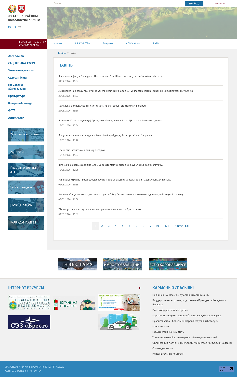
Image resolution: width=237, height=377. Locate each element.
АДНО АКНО (133, 43)
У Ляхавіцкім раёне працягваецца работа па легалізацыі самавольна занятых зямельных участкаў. (114, 180)
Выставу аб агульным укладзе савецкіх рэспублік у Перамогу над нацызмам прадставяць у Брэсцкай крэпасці (121, 194)
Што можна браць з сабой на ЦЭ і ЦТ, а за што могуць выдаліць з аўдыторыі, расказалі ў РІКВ (110, 165)
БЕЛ (19, 27)
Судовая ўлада (17, 77)
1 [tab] (139, 288)
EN (14, 27)
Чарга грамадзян (21, 187)
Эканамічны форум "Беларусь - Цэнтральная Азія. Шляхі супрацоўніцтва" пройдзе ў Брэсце (110, 76)
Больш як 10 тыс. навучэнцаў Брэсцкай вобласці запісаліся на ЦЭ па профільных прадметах (110, 120)
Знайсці (194, 3)
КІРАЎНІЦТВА (82, 43)
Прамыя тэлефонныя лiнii (23, 170)
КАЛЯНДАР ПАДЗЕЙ (23, 222)
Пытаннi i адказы (21, 205)
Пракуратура (16, 96)
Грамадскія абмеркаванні (17, 87)
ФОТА (11, 110)
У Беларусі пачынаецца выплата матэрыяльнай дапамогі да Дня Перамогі (100, 209)
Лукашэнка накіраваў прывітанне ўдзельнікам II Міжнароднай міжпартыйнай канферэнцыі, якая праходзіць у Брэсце (125, 91)
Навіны (58, 43)
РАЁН (156, 43)
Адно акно (17, 152)
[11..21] (166, 226)
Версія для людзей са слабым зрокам (32, 44)
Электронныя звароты (24, 134)
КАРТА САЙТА (220, 4)
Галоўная (62, 53)
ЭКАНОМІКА (16, 56)
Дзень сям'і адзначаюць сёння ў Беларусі (81, 150)
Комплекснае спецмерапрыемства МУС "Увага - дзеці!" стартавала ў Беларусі (102, 106)
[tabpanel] (74, 314)
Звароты (108, 43)
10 (157, 226)
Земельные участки (21, 70)
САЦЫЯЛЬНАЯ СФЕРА (22, 63)
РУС (9, 27)
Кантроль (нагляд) (20, 103)
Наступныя (182, 226)
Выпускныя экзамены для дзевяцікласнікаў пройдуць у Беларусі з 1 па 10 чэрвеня (105, 135)
